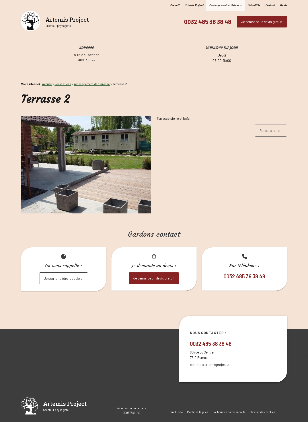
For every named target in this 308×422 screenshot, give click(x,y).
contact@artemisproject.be (210, 364)
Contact (270, 5)
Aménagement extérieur (224, 5)
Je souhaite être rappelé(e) (63, 278)
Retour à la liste (270, 130)
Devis (283, 5)
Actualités (254, 5)
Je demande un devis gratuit (262, 22)
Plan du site (175, 412)
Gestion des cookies (262, 412)
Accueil (174, 5)
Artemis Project (194, 5)
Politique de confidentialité (229, 412)
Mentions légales (197, 412)
